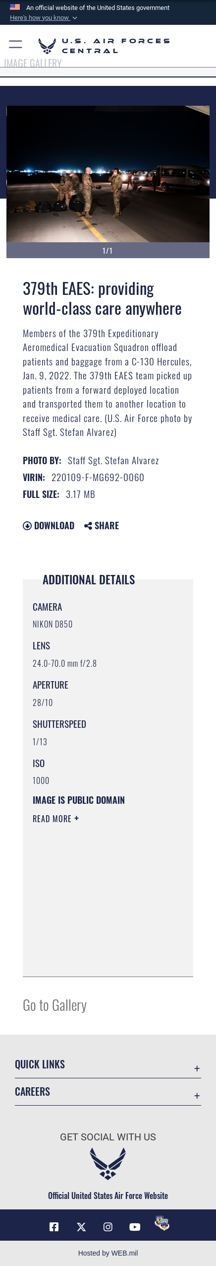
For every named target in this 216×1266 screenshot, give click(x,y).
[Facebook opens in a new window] (54, 1227)
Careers (32, 1091)
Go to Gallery (55, 1004)
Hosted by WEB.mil (108, 1253)
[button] (44, 18)
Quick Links (40, 1064)
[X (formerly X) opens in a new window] (81, 1227)
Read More (53, 819)
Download (48, 525)
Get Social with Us (108, 1137)
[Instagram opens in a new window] (108, 1227)
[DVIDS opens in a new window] (162, 1223)
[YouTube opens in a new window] (135, 1227)
